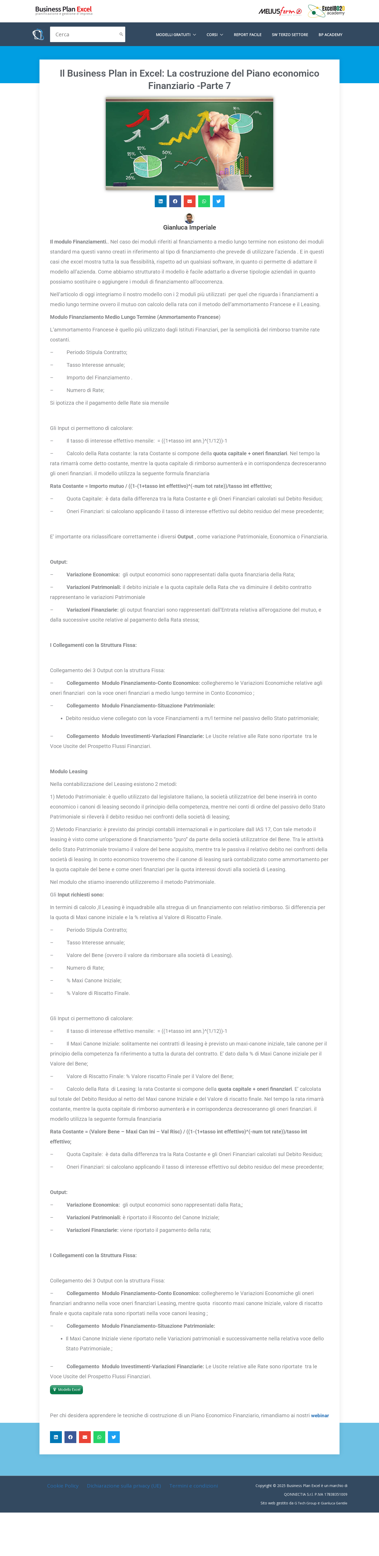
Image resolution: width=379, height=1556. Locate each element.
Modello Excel (69, 1389)
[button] (161, 201)
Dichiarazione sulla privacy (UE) (123, 1495)
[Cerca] (121, 34)
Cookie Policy (63, 1495)
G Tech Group (304, 1512)
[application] (207, 34)
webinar (74, 1425)
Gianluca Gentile (333, 1512)
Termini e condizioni (192, 1495)
